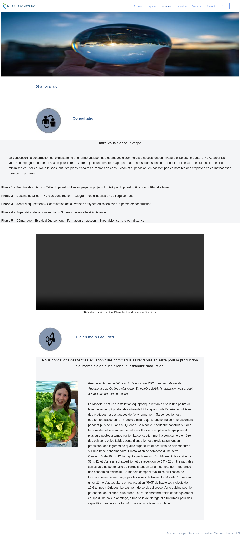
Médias (196, 6)
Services (166, 6)
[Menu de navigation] (233, 6)
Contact (210, 6)
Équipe (151, 6)
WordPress (34, 545)
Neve (6, 545)
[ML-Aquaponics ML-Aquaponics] (20, 6)
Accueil (138, 6)
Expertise (181, 6)
